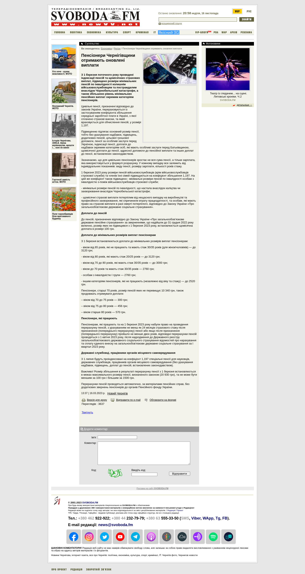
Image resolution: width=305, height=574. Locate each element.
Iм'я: (94, 437)
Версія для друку (97, 399)
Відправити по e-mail (128, 399)
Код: (94, 470)
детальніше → (244, 105)
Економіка (106, 48)
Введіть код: (139, 470)
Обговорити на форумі (163, 399)
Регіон (117, 48)
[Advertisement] (169, 113)
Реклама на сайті (152, 488)
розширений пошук (171, 23)
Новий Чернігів (117, 393)
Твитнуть (87, 412)
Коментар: (90, 443)
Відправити (179, 473)
